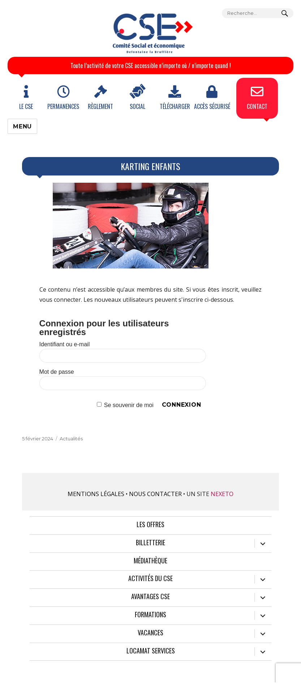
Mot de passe (56, 372)
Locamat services (150, 651)
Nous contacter (155, 494)
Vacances (150, 632)
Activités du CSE (150, 578)
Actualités (71, 438)
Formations (150, 614)
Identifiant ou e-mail (64, 344)
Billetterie (150, 542)
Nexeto (222, 494)
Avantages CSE (150, 596)
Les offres (150, 524)
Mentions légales (96, 494)
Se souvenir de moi (129, 405)
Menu (22, 126)
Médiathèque (150, 560)
